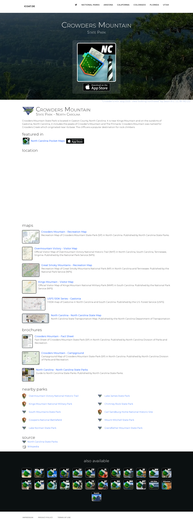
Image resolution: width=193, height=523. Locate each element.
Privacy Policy (45, 517)
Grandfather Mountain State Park (123, 428)
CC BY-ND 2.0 (183, 101)
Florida (154, 5)
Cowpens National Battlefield (45, 420)
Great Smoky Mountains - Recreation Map (66, 265)
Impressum (28, 517)
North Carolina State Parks (42, 442)
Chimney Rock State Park (119, 404)
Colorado (139, 5)
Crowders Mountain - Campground (62, 353)
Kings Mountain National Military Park (50, 404)
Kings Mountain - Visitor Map (55, 281)
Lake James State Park (117, 396)
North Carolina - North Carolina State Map (76, 315)
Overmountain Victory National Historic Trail (54, 396)
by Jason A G (138, 101)
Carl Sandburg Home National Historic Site (129, 412)
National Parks (90, 5)
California (123, 5)
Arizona (108, 5)
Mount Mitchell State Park (119, 420)
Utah (166, 5)
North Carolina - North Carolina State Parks (62, 369)
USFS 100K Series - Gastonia (64, 298)
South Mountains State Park (45, 412)
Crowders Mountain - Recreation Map (64, 231)
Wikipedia (33, 446)
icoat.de (29, 6)
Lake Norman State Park (42, 428)
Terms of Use (63, 517)
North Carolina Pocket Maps (48, 140)
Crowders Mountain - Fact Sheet (54, 336)
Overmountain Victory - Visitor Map (55, 248)
